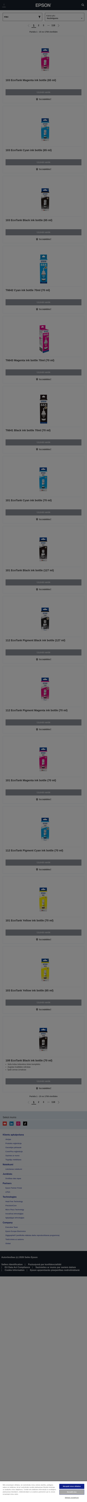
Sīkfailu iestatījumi (72, 1497)
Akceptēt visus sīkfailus (72, 1486)
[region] (43, 1491)
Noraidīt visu (72, 1492)
